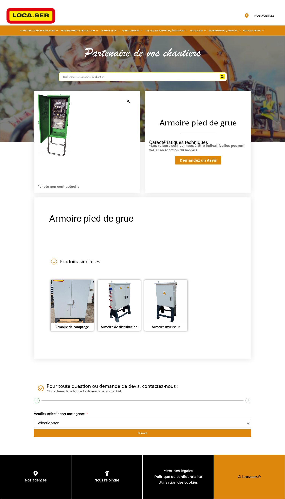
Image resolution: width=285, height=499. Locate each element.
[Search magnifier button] (222, 76)
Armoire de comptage (72, 327)
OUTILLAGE (198, 31)
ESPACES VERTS (253, 31)
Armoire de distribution (119, 327)
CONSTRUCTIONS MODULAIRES (39, 31)
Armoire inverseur (166, 327)
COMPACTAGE (110, 31)
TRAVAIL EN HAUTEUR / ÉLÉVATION (166, 31)
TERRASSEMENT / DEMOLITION (79, 31)
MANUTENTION (132, 31)
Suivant (142, 433)
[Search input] (141, 76)
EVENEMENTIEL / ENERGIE (224, 31)
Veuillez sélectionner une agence (60, 414)
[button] (128, 101)
